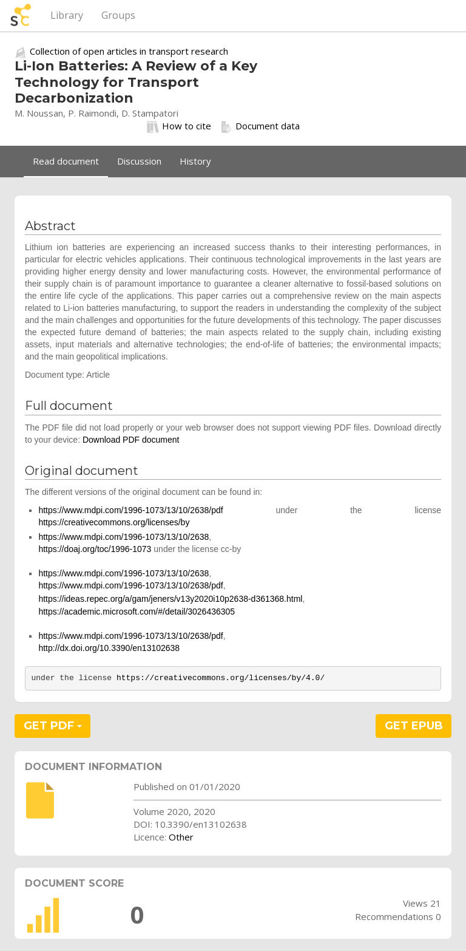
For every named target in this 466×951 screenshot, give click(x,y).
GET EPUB (414, 725)
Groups (118, 15)
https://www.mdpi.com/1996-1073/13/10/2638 (123, 537)
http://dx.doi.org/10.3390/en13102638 (109, 648)
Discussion (139, 161)
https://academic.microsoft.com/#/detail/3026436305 (136, 611)
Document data (260, 126)
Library (66, 15)
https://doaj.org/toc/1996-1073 (94, 549)
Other (181, 837)
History (195, 161)
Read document (66, 161)
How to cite (179, 126)
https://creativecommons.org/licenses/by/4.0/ (220, 678)
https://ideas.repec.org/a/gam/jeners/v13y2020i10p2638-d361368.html (170, 599)
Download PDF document (131, 440)
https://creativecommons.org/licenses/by (113, 522)
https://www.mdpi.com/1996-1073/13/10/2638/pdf (130, 510)
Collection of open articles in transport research (129, 51)
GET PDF (53, 725)
